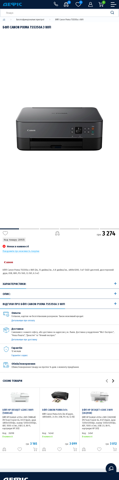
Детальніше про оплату (23, 320)
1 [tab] (9, 228)
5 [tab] (89, 228)
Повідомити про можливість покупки (21, 251)
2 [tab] (29, 228)
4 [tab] (69, 228)
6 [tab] (109, 228)
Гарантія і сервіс (19, 355)
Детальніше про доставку (24, 339)
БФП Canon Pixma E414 (55, 409)
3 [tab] (49, 228)
